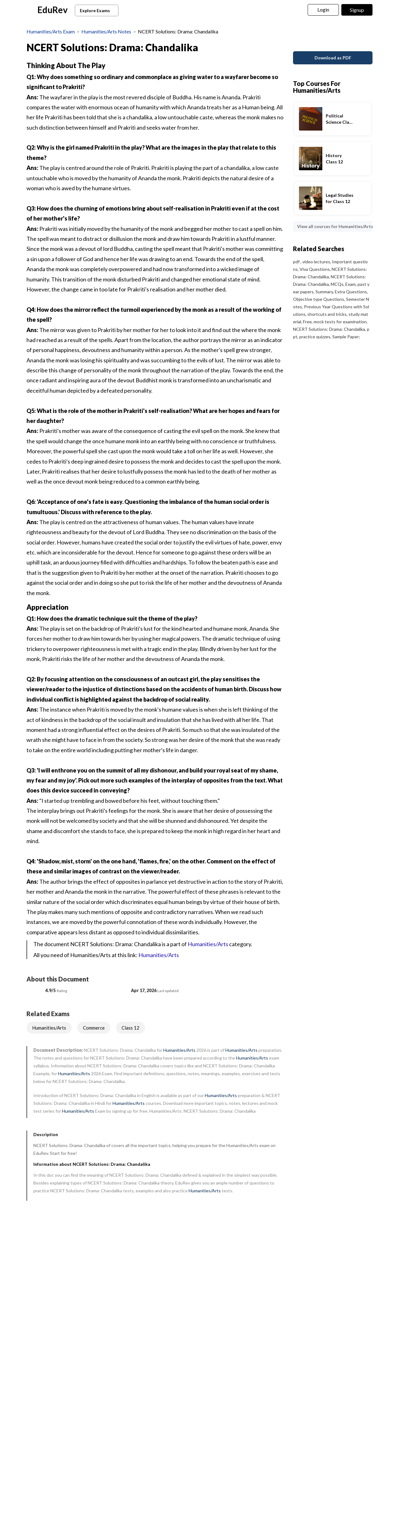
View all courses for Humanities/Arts (335, 215)
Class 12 (130, 1028)
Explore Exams (97, 10)
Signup (357, 10)
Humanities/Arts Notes (106, 31)
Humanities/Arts (208, 944)
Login (323, 9)
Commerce (94, 1028)
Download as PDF (333, 46)
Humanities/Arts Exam (50, 31)
